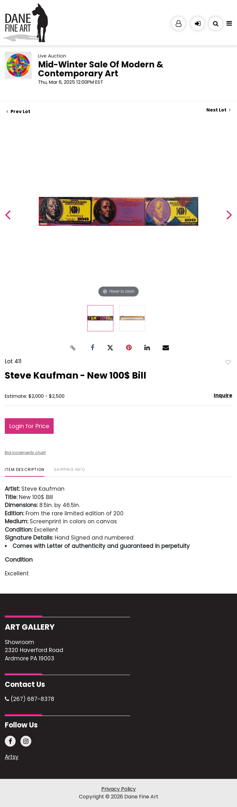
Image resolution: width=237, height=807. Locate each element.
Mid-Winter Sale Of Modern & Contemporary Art (100, 69)
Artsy (12, 757)
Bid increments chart (25, 452)
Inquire (223, 395)
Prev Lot (18, 111)
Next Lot (218, 110)
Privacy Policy (118, 789)
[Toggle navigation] (229, 25)
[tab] (24, 472)
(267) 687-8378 (29, 699)
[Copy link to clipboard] (73, 347)
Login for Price (29, 426)
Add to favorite (228, 362)
